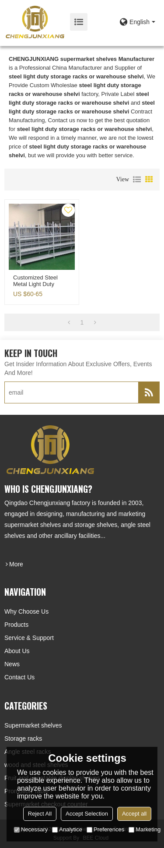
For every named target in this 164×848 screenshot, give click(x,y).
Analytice (67, 829)
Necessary (31, 829)
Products (16, 624)
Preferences (105, 829)
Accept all (134, 813)
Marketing (145, 829)
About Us (17, 650)
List (137, 179)
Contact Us (19, 677)
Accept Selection (87, 813)
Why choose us (26, 611)
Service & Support (29, 637)
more (16, 564)
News (12, 664)
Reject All (40, 813)
